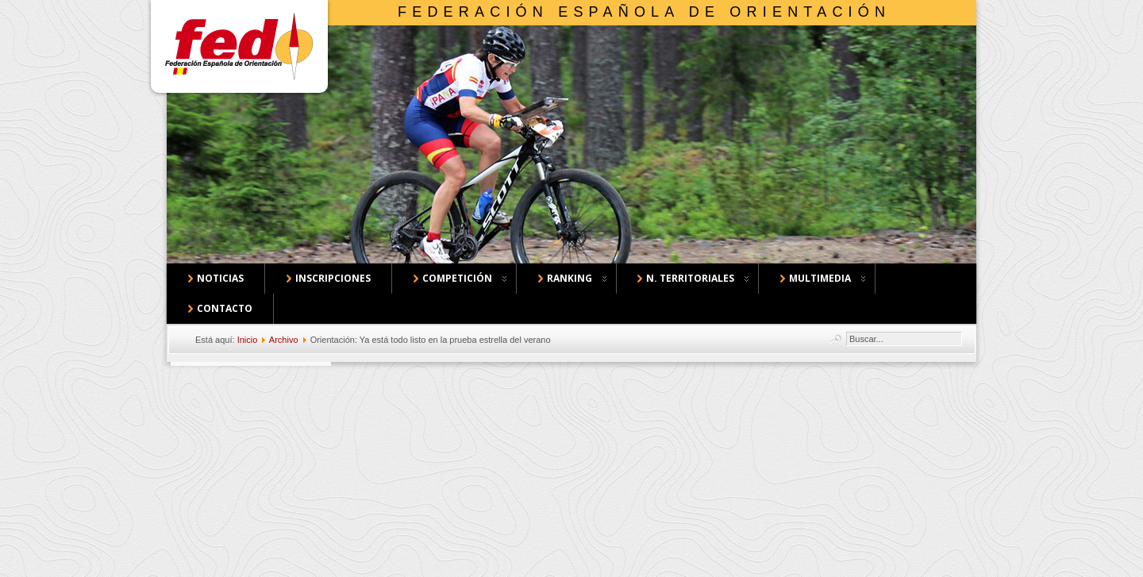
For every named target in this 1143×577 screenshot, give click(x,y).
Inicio (247, 339)
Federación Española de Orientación (644, 12)
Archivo (283, 339)
